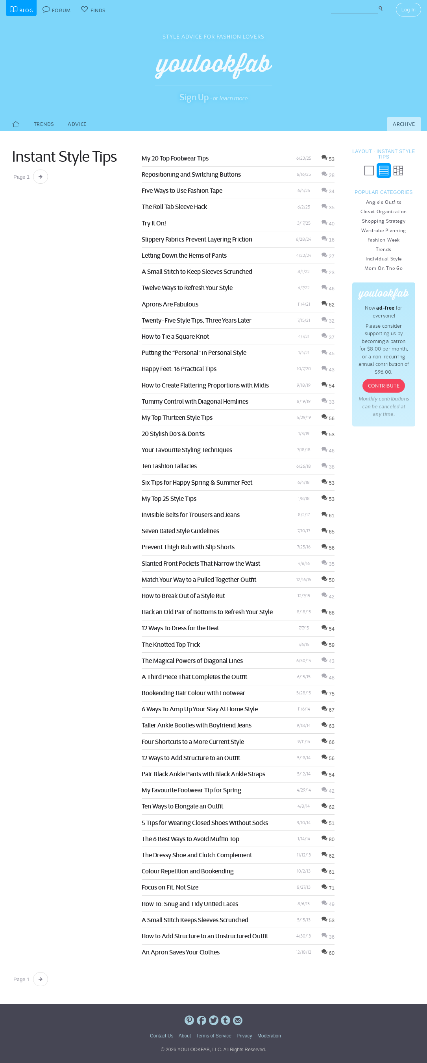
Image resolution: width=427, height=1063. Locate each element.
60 (328, 953)
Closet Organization (383, 211)
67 (328, 710)
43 (328, 370)
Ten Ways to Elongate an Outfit (182, 806)
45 (328, 353)
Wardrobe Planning (383, 230)
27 (328, 256)
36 (328, 937)
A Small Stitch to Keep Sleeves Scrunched (197, 271)
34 (328, 191)
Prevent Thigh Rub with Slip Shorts (188, 547)
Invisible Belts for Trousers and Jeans (191, 515)
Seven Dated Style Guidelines (180, 531)
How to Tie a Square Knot (175, 336)
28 (328, 175)
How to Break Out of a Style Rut (183, 596)
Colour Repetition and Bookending (188, 871)
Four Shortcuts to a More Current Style (193, 742)
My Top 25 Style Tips (169, 498)
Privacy (244, 1036)
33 (328, 402)
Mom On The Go (383, 268)
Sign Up (194, 97)
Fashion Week (383, 240)
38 (328, 467)
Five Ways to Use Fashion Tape (182, 190)
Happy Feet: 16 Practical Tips (179, 369)
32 (328, 321)
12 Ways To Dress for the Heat (180, 628)
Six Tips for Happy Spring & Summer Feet (197, 482)
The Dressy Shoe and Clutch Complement (197, 855)
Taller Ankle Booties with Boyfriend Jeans (196, 725)
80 (328, 839)
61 (328, 516)
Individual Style (384, 259)
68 (328, 613)
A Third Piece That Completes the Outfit (194, 677)
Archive (404, 124)
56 (328, 418)
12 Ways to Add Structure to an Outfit (191, 758)
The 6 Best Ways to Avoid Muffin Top (190, 839)
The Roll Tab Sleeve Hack (174, 206)
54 (328, 386)
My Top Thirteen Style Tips (177, 417)
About (185, 1036)
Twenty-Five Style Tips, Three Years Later (196, 320)
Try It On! (154, 223)
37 (328, 337)
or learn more (230, 98)
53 (328, 159)
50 (328, 580)
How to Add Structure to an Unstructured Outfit (205, 936)
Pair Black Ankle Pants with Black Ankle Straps (203, 774)
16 (328, 240)
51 (328, 823)
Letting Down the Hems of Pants (184, 255)
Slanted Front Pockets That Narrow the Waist (201, 563)
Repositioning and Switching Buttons (191, 174)
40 (328, 224)
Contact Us (161, 1036)
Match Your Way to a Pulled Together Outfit (199, 579)
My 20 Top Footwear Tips (175, 158)
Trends (44, 124)
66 (328, 742)
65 (328, 532)
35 (328, 207)
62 (328, 305)
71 (328, 888)
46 (328, 289)
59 (328, 645)
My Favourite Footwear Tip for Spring (191, 790)
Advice (77, 124)
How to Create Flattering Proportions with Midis (205, 385)
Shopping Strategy (384, 221)
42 (328, 597)
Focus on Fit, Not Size (170, 887)
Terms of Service (213, 1036)
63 (328, 726)
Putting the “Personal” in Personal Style (194, 352)
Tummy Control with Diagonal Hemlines (195, 401)
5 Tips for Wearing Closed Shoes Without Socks (205, 823)
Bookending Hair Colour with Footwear (193, 693)
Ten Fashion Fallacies (169, 466)
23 (328, 272)
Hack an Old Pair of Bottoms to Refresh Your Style (207, 612)
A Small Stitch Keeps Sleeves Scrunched (195, 920)
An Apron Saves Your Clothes (181, 952)
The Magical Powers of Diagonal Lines (192, 660)
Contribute (383, 385)
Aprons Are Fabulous (170, 304)
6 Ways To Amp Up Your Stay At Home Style (200, 709)
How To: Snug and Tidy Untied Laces (190, 904)
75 (328, 694)
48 (328, 678)
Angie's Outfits (384, 202)
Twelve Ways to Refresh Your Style (187, 288)
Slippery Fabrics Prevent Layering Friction (197, 239)
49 (328, 904)
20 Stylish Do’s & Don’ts (173, 433)
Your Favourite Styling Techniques (187, 450)
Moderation (269, 1036)
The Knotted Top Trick (171, 644)
